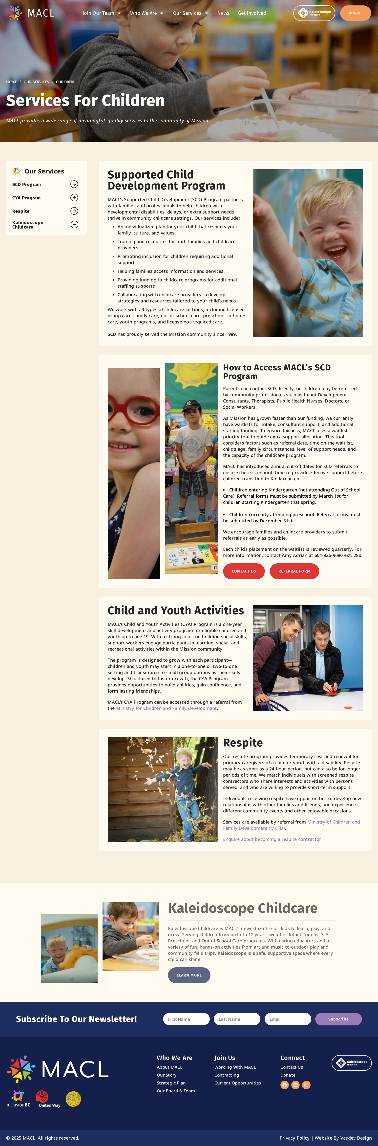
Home (11, 82)
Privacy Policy (295, 1138)
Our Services (191, 13)
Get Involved (252, 13)
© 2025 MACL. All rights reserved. (42, 1138)
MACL (41, 13)
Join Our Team (102, 13)
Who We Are (147, 13)
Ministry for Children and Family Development (166, 708)
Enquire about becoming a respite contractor (272, 839)
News (223, 13)
